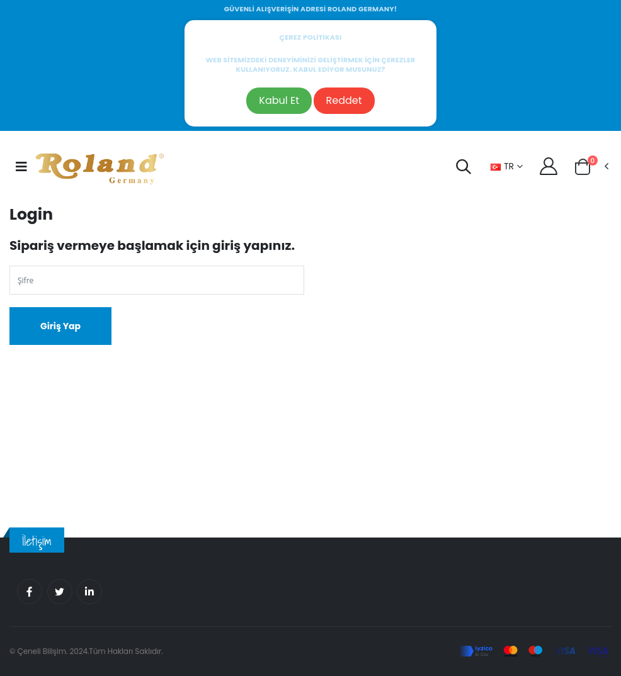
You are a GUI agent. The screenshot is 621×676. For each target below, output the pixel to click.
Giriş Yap (60, 326)
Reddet (344, 100)
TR (502, 166)
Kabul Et (279, 100)
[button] (463, 168)
